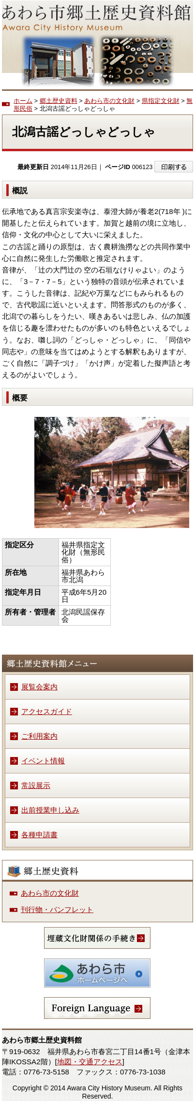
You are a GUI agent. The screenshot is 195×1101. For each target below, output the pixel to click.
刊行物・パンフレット (57, 909)
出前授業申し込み (50, 810)
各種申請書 (39, 834)
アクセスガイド (46, 711)
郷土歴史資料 (58, 100)
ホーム (23, 100)
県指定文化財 (161, 100)
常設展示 (35, 785)
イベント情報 (43, 761)
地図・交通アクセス (89, 1062)
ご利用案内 (39, 736)
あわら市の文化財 (109, 100)
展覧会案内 (39, 687)
